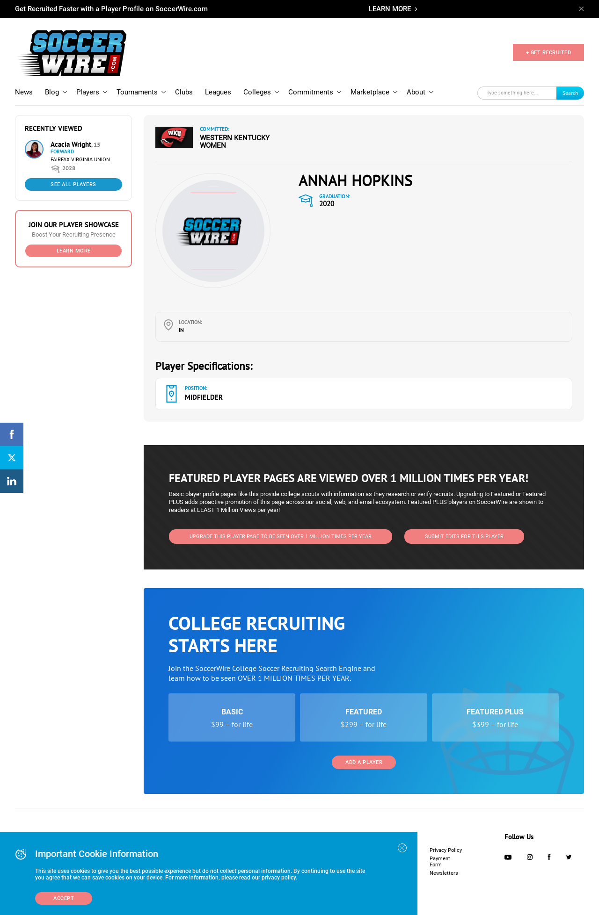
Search (570, 92)
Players (87, 92)
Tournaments (137, 92)
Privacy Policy (446, 850)
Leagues (218, 92)
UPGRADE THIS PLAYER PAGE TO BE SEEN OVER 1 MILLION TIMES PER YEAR (281, 536)
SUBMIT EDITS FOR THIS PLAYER (464, 536)
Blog (52, 92)
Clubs (184, 92)
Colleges (257, 92)
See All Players (73, 184)
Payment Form (440, 862)
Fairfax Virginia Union (80, 160)
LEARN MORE (390, 9)
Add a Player (363, 762)
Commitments (310, 92)
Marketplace (370, 92)
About (416, 92)
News (24, 92)
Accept (63, 898)
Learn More (74, 251)
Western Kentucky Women (235, 142)
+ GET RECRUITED (548, 53)
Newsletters (444, 873)
